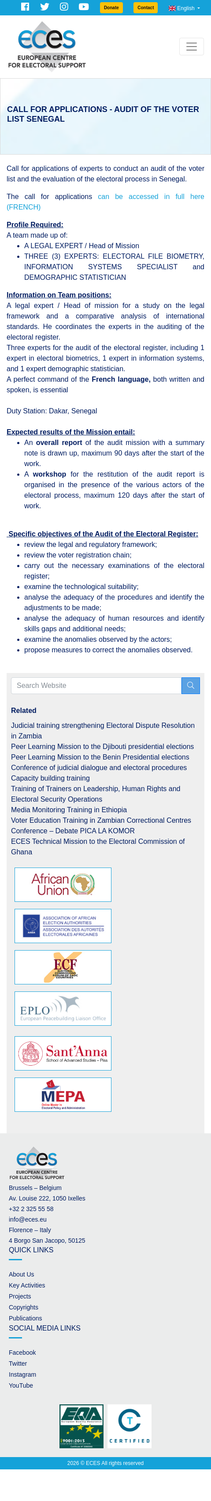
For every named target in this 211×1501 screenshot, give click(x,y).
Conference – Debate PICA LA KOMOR (73, 831)
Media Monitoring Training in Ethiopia (69, 810)
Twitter (18, 1363)
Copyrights (23, 1307)
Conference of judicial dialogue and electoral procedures (99, 767)
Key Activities (27, 1285)
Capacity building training (50, 778)
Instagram (22, 1374)
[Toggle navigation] (191, 46)
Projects (20, 1296)
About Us (21, 1274)
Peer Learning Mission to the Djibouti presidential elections (102, 746)
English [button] (182, 8)
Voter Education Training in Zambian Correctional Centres (101, 820)
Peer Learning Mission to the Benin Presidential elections (100, 757)
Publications (25, 1318)
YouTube (21, 1385)
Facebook (22, 1352)
